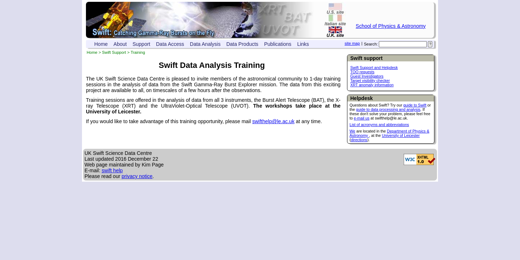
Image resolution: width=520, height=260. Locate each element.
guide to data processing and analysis (388, 109)
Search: (371, 44)
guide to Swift (414, 105)
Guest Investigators (367, 76)
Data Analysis (205, 44)
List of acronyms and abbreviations (379, 124)
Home (101, 44)
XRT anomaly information (372, 85)
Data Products (242, 44)
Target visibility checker (370, 80)
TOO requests (362, 72)
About (120, 44)
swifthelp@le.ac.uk (273, 121)
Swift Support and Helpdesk (374, 67)
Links (303, 44)
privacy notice (137, 176)
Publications (277, 44)
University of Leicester (401, 135)
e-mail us (361, 118)
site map (352, 43)
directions (359, 140)
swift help (111, 170)
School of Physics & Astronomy (391, 26)
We (352, 131)
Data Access (170, 44)
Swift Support (114, 52)
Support (141, 44)
